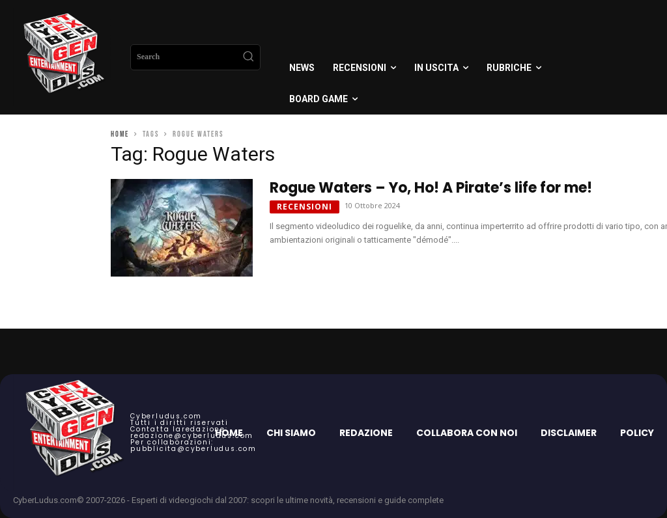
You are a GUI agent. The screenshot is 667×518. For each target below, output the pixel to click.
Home (120, 134)
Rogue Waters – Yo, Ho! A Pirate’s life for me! (431, 188)
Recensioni (304, 206)
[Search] (248, 57)
